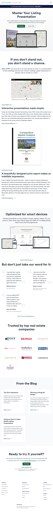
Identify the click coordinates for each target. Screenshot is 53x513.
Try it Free (21, 26)
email (31, 469)
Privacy (23, 495)
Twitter (44, 495)
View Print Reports (9, 198)
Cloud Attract (4, 490)
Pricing (3, 494)
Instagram (45, 499)
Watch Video (31, 26)
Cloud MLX (4, 488)
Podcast (44, 490)
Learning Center (25, 484)
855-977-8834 (21, 470)
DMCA (23, 497)
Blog (44, 486)
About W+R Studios (47, 484)
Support (23, 486)
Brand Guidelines (46, 488)
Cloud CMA (4, 484)
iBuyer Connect (5, 492)
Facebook (45, 497)
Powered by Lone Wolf (16, 2)
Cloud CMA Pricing (30, 460)
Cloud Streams (5, 486)
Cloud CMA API (25, 488)
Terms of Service (25, 493)
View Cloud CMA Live (10, 123)
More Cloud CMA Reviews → (26, 316)
